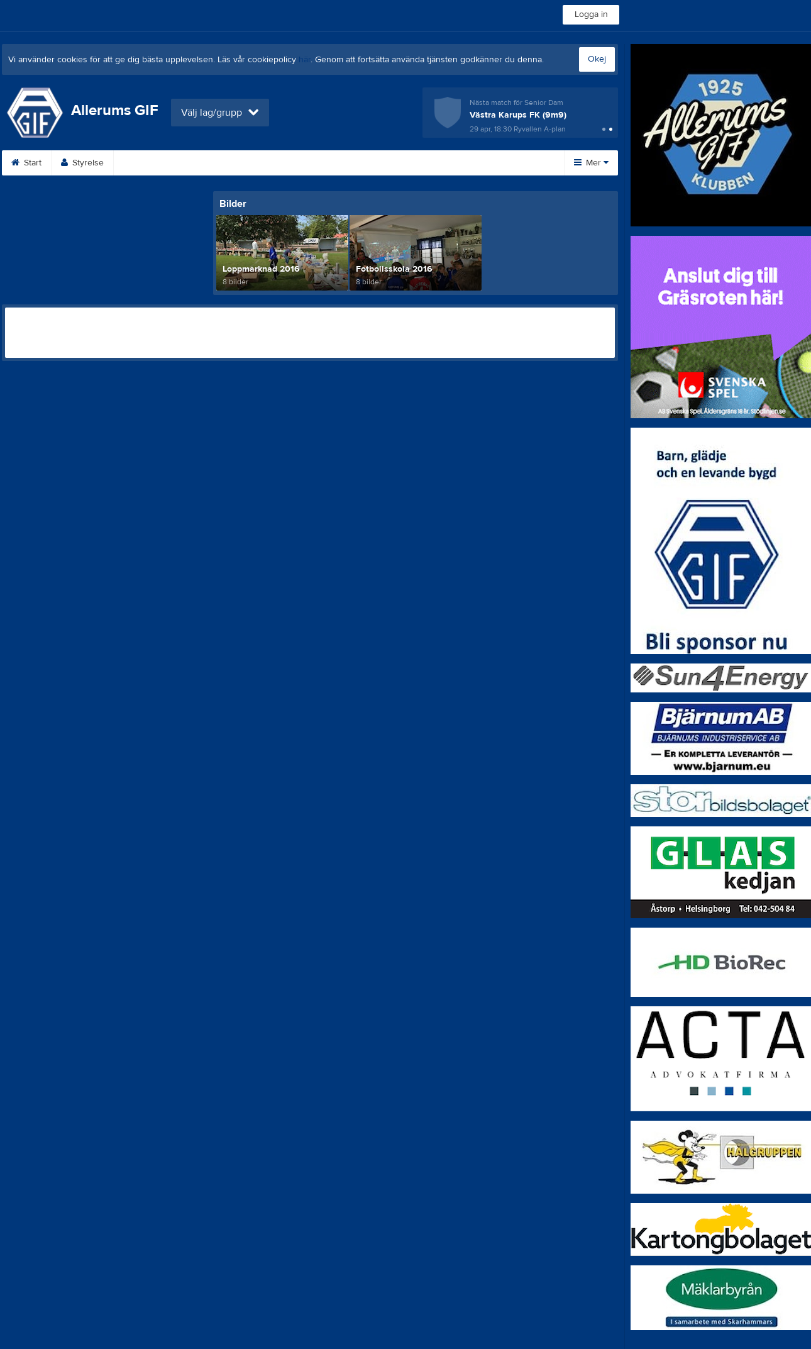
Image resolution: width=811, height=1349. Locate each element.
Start (26, 163)
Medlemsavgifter (453, 163)
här (305, 59)
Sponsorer (290, 163)
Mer (591, 163)
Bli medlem (150, 163)
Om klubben (366, 163)
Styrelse (82, 163)
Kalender (220, 163)
